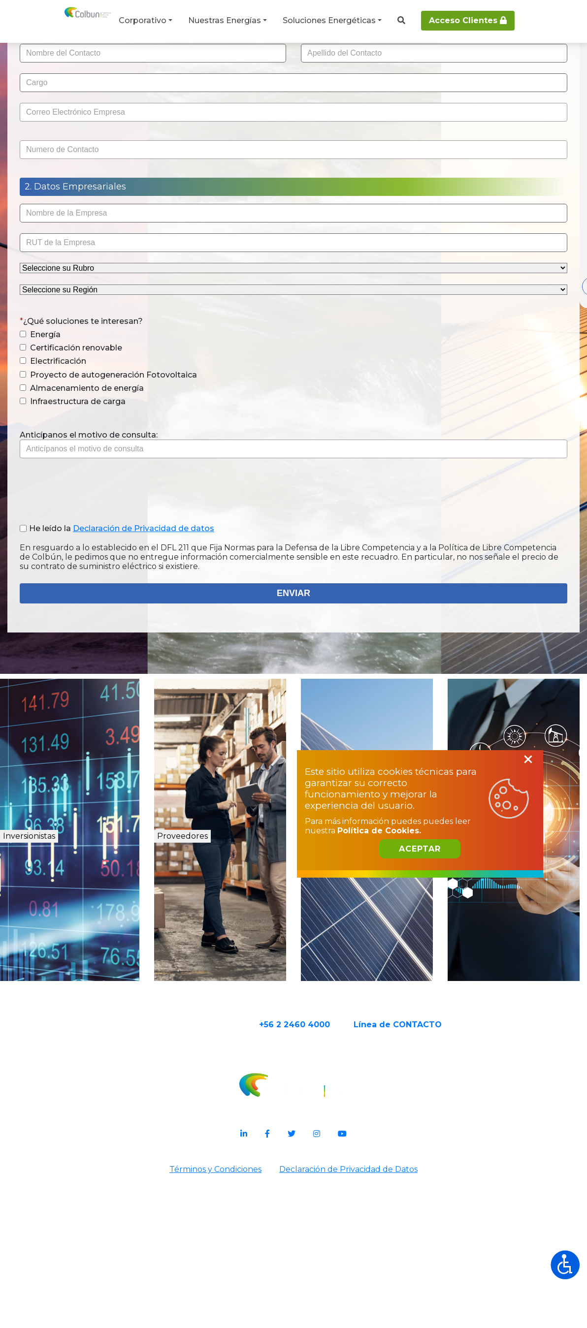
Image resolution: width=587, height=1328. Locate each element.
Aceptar (448, 1220)
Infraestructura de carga (130, 501)
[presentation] (152, 585)
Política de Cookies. (407, 1195)
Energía (97, 424)
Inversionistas (65, 995)
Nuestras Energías (224, 20)
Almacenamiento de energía (139, 487)
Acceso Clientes (468, 20)
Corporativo (142, 20)
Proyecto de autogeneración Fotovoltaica (139, 469)
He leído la (166, 632)
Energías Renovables (376, 1005)
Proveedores (212, 995)
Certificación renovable (128, 438)
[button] (80, 424)
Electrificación (110, 451)
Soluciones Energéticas (329, 20)
